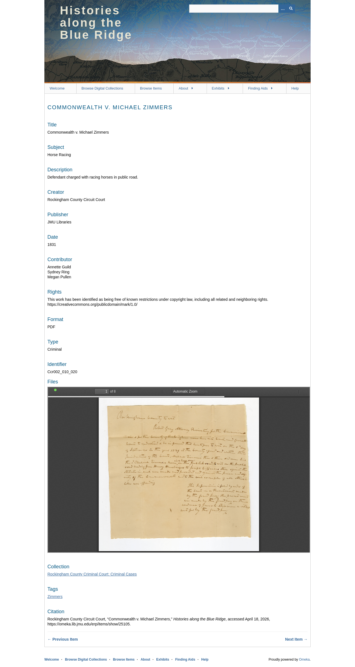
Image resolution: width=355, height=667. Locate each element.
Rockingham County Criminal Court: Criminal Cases (92, 574)
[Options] (282, 8)
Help (295, 88)
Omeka (304, 659)
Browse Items (151, 88)
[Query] (242, 8)
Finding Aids (258, 88)
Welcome (57, 88)
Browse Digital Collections (102, 88)
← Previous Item (62, 639)
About (183, 88)
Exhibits (218, 88)
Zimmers (54, 596)
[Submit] (291, 8)
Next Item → (296, 639)
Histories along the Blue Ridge (96, 22)
